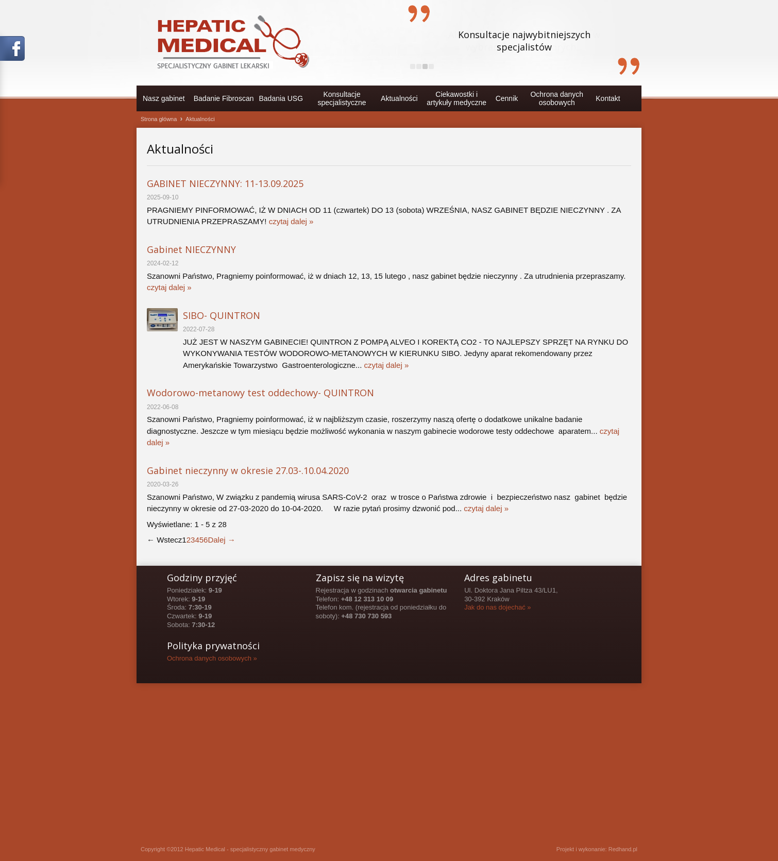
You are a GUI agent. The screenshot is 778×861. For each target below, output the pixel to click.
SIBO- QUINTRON (221, 315)
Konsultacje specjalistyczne (342, 98)
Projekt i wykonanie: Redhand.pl (596, 849)
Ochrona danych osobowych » (212, 658)
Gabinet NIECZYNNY (191, 249)
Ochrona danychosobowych (556, 98)
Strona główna (159, 119)
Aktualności (399, 98)
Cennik (507, 98)
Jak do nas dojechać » (497, 607)
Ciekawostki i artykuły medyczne (456, 98)
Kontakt (608, 98)
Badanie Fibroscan (224, 98)
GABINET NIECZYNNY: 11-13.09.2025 (225, 183)
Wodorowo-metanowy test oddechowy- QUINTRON (260, 392)
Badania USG (281, 98)
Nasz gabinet (164, 98)
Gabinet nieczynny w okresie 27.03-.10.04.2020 (248, 470)
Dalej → (221, 539)
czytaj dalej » (291, 221)
